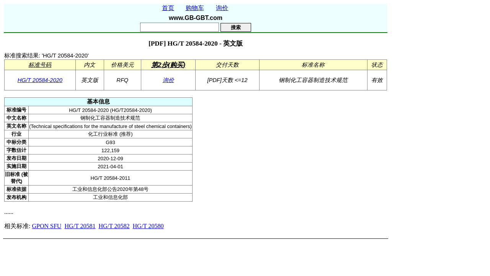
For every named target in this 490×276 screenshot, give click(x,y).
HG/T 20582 (113, 226)
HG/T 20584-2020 (40, 80)
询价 (222, 8)
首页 (168, 8)
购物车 (195, 8)
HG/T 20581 (79, 226)
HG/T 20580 (147, 226)
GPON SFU (46, 226)
